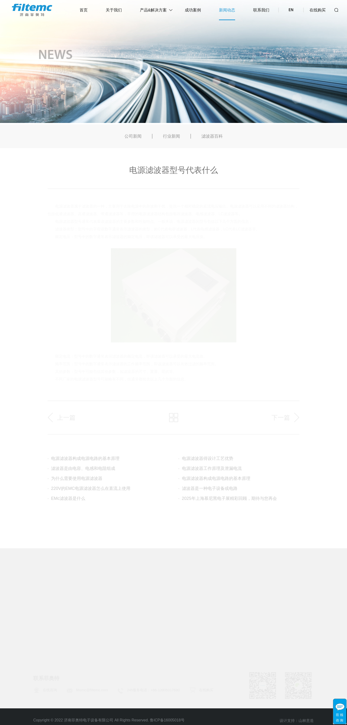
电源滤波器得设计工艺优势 (205, 461)
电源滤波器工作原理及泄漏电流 (210, 471)
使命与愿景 (44, 625)
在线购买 (317, 10)
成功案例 (193, 10)
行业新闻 (171, 138)
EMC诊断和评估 (178, 615)
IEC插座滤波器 (105, 615)
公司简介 (41, 596)
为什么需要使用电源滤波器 (75, 481)
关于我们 (114, 10)
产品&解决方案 (153, 10)
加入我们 (301, 615)
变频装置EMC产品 (108, 625)
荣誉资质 (41, 615)
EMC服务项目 (176, 596)
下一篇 (280, 419)
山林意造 (306, 722)
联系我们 (261, 10)
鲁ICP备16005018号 (167, 720)
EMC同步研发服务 (180, 606)
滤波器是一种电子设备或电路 (208, 491)
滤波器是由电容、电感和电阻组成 (81, 471)
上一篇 (66, 419)
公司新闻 (133, 138)
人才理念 (301, 606)
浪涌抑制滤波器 (106, 606)
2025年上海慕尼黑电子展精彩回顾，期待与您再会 (227, 501)
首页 (84, 10)
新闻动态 (227, 10)
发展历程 (41, 606)
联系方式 (301, 596)
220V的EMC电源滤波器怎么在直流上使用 (89, 491)
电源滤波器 (102, 596)
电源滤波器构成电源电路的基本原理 (83, 461)
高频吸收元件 (104, 653)
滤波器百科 (212, 138)
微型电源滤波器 (106, 644)
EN (291, 10)
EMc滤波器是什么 (66, 501)
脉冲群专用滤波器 (108, 634)
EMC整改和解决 (178, 625)
